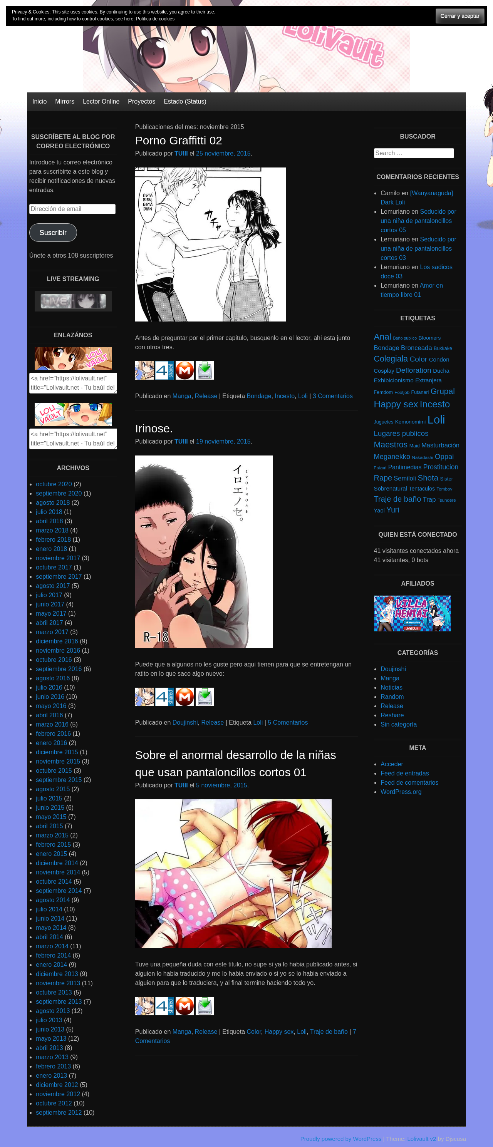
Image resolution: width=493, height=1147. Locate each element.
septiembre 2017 (59, 576)
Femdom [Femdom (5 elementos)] (383, 392)
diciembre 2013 (57, 974)
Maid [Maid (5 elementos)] (414, 446)
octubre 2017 (54, 567)
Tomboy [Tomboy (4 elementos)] (445, 488)
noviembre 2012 (58, 1094)
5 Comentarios (288, 722)
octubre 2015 (54, 770)
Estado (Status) (185, 101)
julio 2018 (49, 512)
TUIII (181, 153)
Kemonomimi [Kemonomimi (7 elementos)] (410, 422)
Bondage (259, 396)
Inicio (39, 101)
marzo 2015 (52, 835)
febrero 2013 (53, 1066)
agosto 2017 (53, 586)
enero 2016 (51, 743)
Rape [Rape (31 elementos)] (383, 478)
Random (392, 696)
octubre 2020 (54, 484)
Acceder (392, 764)
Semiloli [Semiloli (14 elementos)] (405, 478)
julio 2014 (49, 909)
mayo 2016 (51, 706)
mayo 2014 (51, 927)
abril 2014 (49, 937)
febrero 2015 (53, 844)
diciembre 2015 (57, 752)
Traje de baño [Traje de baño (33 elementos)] (397, 499)
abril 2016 (49, 715)
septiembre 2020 (59, 493)
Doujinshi (185, 722)
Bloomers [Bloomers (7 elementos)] (430, 338)
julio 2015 (49, 798)
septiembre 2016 (59, 669)
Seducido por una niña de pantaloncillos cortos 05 (418, 220)
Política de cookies (155, 19)
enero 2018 (51, 549)
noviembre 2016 (58, 650)
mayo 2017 (51, 613)
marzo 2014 (52, 946)
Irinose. (154, 428)
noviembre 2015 (58, 761)
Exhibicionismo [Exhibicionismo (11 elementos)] (394, 380)
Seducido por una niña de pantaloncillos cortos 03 (418, 248)
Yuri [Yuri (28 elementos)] (392, 510)
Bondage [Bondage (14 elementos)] (386, 347)
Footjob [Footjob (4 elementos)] (401, 392)
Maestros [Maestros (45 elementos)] (391, 444)
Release (206, 396)
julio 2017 (49, 595)
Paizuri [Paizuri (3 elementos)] (380, 467)
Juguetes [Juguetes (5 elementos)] (384, 422)
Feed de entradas (405, 773)
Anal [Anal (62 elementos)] (382, 337)
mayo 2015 (51, 817)
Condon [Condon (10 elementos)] (439, 359)
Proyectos (141, 101)
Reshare (392, 715)
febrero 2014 (53, 955)
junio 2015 (50, 807)
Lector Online (101, 101)
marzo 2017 (52, 632)
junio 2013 (50, 1029)
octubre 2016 (54, 659)
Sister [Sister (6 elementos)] (446, 479)
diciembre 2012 (57, 1085)
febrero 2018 (53, 539)
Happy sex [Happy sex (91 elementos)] (396, 404)
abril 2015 (49, 826)
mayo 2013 (51, 1038)
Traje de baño (329, 1031)
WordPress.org (401, 792)
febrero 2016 (53, 733)
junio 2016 (50, 696)
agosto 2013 (53, 1011)
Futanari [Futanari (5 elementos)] (420, 392)
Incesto (285, 396)
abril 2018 (49, 521)
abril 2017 (49, 623)
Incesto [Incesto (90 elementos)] (435, 404)
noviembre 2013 (58, 983)
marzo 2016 (52, 724)
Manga (182, 396)
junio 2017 (50, 604)
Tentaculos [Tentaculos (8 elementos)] (422, 489)
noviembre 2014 (58, 872)
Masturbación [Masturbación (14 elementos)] (440, 445)
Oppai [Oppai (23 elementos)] (444, 456)
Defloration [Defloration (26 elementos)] (413, 370)
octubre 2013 (54, 992)
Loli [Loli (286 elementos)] (436, 419)
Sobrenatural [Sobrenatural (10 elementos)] (390, 488)
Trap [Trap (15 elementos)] (429, 499)
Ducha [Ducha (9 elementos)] (441, 371)
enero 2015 (51, 854)
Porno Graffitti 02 (178, 140)
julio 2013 (49, 1020)
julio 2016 (49, 687)
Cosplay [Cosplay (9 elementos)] (384, 371)
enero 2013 (51, 1075)
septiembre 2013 (59, 1001)
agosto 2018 (53, 502)
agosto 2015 (53, 789)
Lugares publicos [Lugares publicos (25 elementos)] (401, 433)
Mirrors (64, 101)
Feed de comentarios (409, 782)
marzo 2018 (52, 530)
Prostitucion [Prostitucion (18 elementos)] (440, 467)
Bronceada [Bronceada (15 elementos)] (416, 348)
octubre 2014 (54, 881)
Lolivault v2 (421, 1138)
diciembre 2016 (57, 641)
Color (254, 1031)
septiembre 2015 (59, 780)
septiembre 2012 (59, 1112)
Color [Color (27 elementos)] (418, 359)
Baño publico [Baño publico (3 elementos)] (405, 338)
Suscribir (53, 232)
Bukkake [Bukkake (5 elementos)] (443, 348)
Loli (303, 396)
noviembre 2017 (58, 558)
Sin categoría (399, 724)
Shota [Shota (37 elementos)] (428, 477)
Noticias (391, 687)
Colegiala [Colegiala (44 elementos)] (391, 358)
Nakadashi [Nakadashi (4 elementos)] (422, 457)
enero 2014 (51, 964)
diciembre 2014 (57, 863)
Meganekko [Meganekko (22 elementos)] (392, 456)
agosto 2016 (53, 678)
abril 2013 (49, 1048)
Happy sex (279, 1031)
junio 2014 (50, 918)
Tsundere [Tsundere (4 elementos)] (447, 499)
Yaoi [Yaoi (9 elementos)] (379, 510)
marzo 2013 (52, 1057)
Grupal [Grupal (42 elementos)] (443, 391)
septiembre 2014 (59, 890)
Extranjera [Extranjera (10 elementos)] (428, 380)
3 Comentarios (333, 396)
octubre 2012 (54, 1103)
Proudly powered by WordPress (341, 1138)
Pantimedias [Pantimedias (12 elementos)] (405, 467)
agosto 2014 (53, 900)
